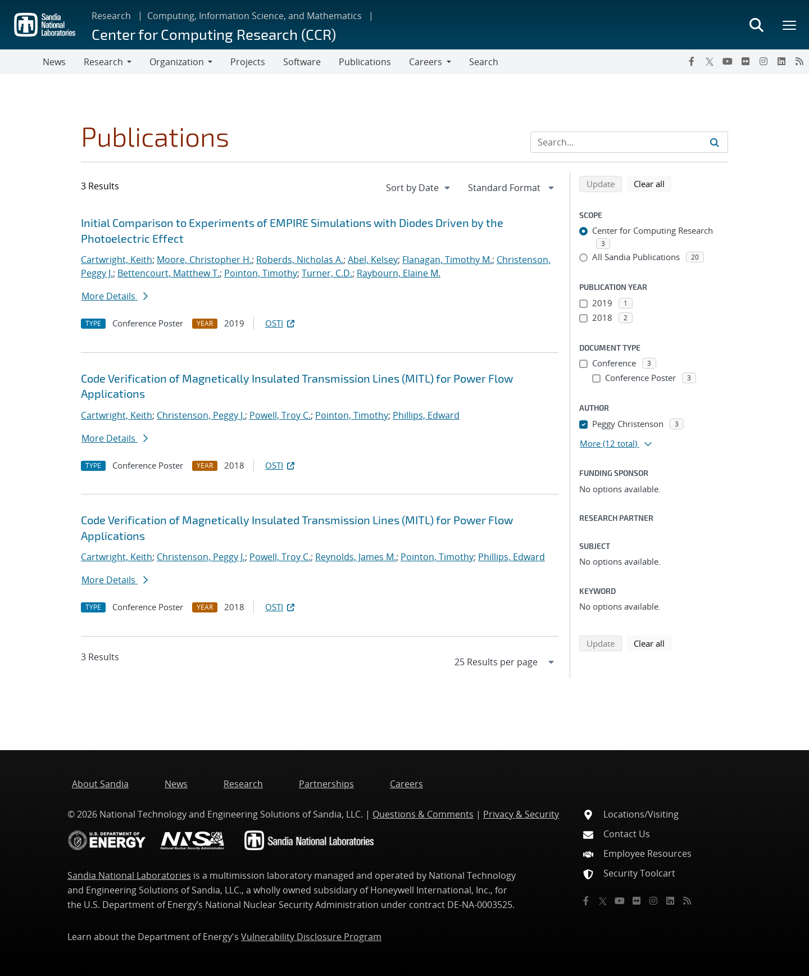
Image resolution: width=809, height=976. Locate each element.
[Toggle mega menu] (790, 24)
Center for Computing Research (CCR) (214, 34)
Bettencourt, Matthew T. (168, 273)
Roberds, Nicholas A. (299, 259)
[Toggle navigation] (21, 61)
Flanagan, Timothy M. (447, 259)
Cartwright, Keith (116, 259)
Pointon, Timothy (260, 273)
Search (483, 62)
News (54, 62)
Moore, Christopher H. (204, 259)
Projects (247, 62)
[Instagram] (763, 61)
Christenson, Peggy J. (201, 415)
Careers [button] (425, 62)
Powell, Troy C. (280, 415)
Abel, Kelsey (373, 259)
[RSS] (799, 61)
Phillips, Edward (426, 415)
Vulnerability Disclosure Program (311, 936)
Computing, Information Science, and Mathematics (254, 16)
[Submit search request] (714, 142)
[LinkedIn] (781, 61)
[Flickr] (745, 61)
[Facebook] (691, 61)
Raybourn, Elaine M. (398, 273)
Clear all (653, 183)
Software (302, 62)
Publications (365, 62)
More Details (114, 296)
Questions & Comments (423, 814)
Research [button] (103, 62)
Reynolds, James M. (355, 557)
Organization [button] (176, 62)
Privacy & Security (521, 814)
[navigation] (419, 187)
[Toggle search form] (756, 24)
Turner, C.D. (327, 273)
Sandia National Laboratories (129, 875)
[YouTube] (727, 61)
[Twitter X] (709, 61)
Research (111, 16)
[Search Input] (629, 142)
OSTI (281, 323)
